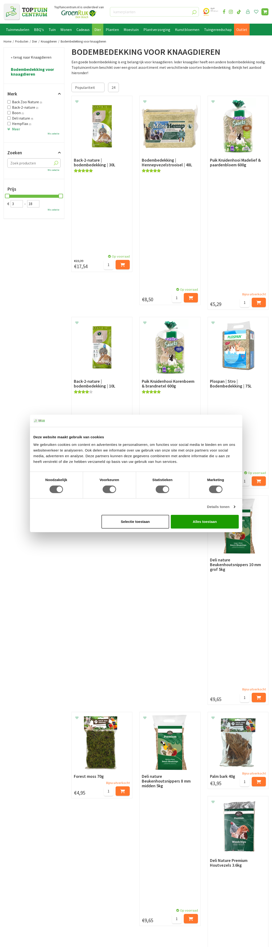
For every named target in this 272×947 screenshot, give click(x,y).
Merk (12, 94)
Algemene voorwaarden (23, 884)
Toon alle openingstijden (91, 906)
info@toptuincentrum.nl (233, 882)
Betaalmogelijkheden (21, 868)
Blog (7, 915)
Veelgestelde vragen (20, 900)
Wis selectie (53, 133)
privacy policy (160, 826)
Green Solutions (46, 939)
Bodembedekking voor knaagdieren (32, 72)
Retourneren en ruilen (21, 878)
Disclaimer (12, 895)
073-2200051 (223, 867)
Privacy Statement (19, 889)
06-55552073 (223, 875)
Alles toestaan (205, 522)
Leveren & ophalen (18, 873)
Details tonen (218, 507)
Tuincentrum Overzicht (76, 939)
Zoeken (14, 152)
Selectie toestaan (135, 522)
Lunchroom (13, 921)
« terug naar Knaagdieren (31, 57)
